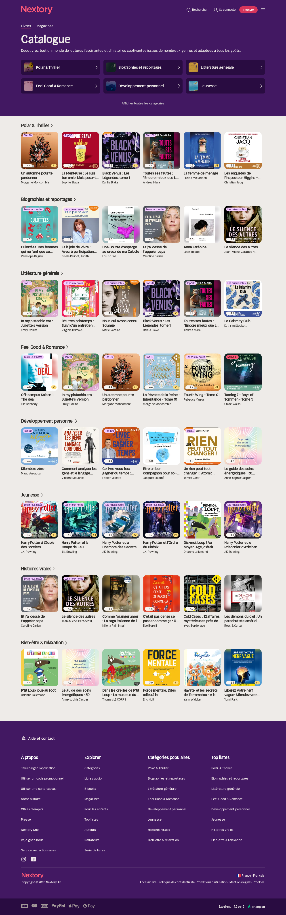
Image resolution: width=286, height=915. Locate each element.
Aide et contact (38, 738)
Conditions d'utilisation (212, 882)
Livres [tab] (26, 26)
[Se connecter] (225, 9)
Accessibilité (148, 882)
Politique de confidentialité (177, 882)
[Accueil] (102, 10)
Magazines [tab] (45, 26)
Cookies (259, 882)
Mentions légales (240, 882)
